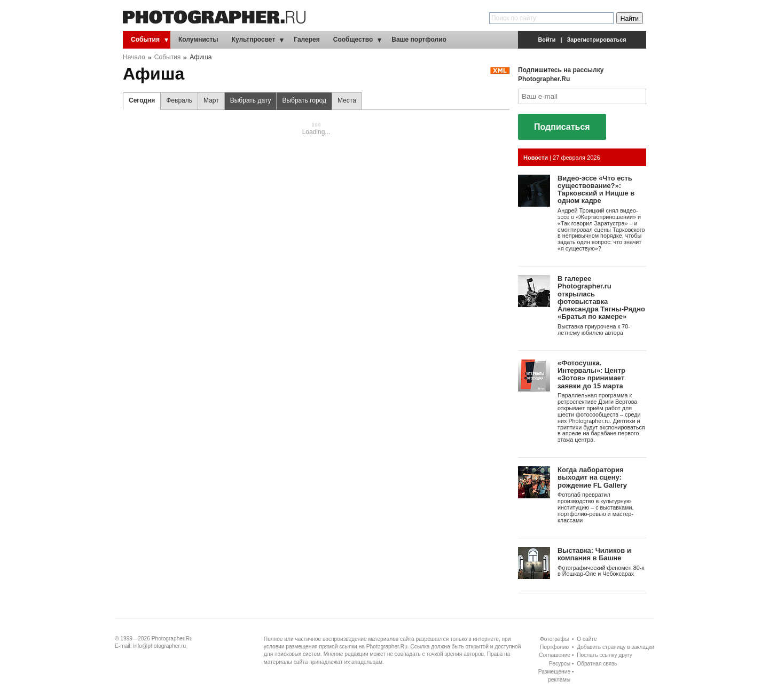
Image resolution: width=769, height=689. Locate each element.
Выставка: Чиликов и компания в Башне (594, 554)
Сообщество (353, 39)
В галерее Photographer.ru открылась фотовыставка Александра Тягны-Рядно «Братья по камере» (601, 297)
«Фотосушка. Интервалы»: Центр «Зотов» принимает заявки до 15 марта (591, 374)
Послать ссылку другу (604, 655)
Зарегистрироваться (596, 39)
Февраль (179, 100)
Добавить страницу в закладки (615, 647)
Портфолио (554, 647)
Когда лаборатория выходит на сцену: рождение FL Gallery (592, 477)
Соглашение (554, 655)
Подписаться (562, 126)
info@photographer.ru (160, 646)
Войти (547, 39)
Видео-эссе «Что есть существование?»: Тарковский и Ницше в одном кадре (596, 189)
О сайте (587, 639)
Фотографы (554, 639)
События (145, 39)
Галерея (306, 39)
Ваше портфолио (418, 39)
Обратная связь (597, 664)
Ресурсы (559, 664)
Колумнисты (198, 39)
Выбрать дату (248, 103)
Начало (134, 57)
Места (347, 100)
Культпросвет (254, 39)
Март (211, 100)
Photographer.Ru (172, 638)
